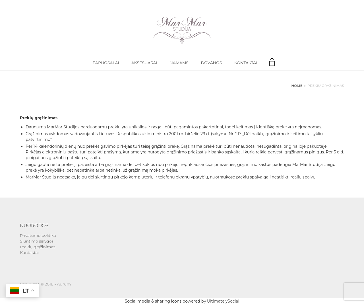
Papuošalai (106, 62)
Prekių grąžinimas (37, 246)
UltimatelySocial (223, 301)
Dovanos (211, 62)
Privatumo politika (38, 235)
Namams (178, 62)
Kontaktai (245, 62)
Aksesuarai (144, 62)
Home (296, 85)
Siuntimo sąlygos (36, 241)
